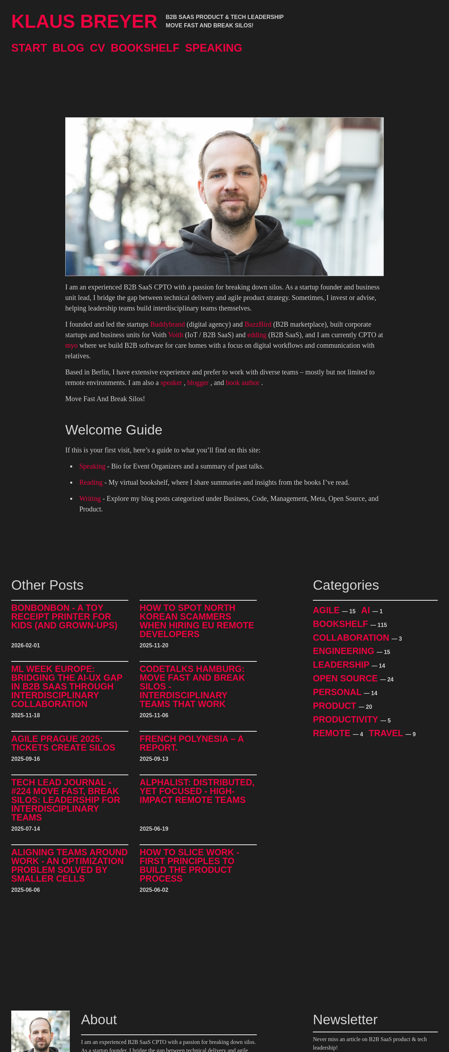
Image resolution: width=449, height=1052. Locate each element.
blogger (198, 382)
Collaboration (352, 637)
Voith (175, 335)
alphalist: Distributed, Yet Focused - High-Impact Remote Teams (197, 791)
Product (336, 706)
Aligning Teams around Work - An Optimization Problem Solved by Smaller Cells (69, 865)
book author (243, 382)
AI (367, 610)
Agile (327, 610)
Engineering (345, 651)
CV (97, 48)
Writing (90, 498)
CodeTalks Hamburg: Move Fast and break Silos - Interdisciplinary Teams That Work (192, 686)
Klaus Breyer (84, 21)
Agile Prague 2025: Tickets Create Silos (63, 743)
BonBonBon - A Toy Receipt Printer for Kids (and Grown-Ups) (64, 616)
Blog (68, 48)
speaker (171, 382)
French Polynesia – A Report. (191, 743)
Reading (91, 482)
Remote (333, 733)
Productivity (347, 719)
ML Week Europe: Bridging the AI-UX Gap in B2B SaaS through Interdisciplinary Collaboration (66, 686)
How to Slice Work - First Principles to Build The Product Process (189, 865)
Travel (387, 733)
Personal (338, 692)
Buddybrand (167, 324)
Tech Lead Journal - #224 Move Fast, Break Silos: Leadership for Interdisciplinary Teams (65, 800)
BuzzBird (258, 324)
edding (256, 335)
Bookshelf (144, 48)
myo (71, 345)
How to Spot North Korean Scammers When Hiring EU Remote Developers (197, 621)
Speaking (213, 48)
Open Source (346, 678)
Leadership (342, 664)
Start (29, 48)
